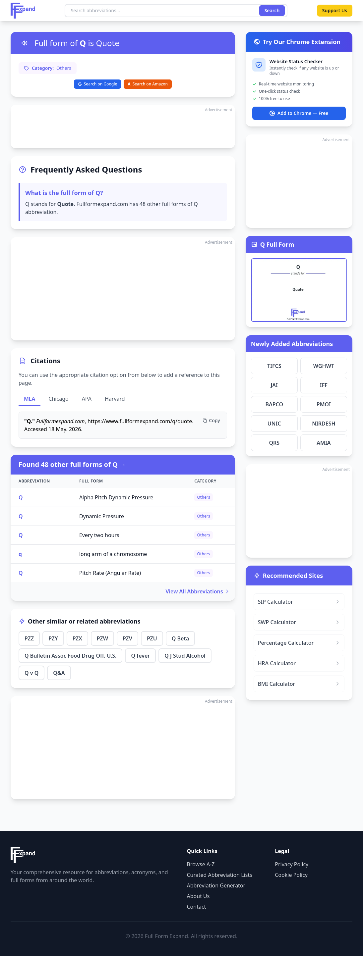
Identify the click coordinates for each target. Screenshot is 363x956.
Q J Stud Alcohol (184, 655)
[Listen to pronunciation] (24, 43)
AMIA (324, 442)
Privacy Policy (291, 864)
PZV (127, 638)
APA (86, 398)
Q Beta (180, 638)
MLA (29, 398)
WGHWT (323, 366)
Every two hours (99, 535)
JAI (274, 385)
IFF (324, 385)
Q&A (59, 673)
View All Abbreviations (198, 591)
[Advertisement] (123, 126)
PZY (53, 638)
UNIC (274, 423)
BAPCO (274, 404)
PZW (102, 638)
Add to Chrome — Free (299, 113)
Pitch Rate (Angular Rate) (110, 573)
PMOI (324, 404)
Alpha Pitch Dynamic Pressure (116, 497)
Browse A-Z (201, 864)
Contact (196, 906)
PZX (77, 638)
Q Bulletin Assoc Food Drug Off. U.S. (70, 655)
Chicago (58, 398)
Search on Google (97, 84)
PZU (152, 638)
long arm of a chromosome (113, 554)
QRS (274, 442)
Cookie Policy (291, 875)
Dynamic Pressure (101, 516)
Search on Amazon (148, 84)
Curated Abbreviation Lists (219, 875)
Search (271, 10)
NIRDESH (323, 423)
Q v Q (31, 673)
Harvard (115, 398)
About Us (198, 896)
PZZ (29, 638)
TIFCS (274, 366)
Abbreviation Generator (216, 885)
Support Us (334, 10)
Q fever (140, 655)
